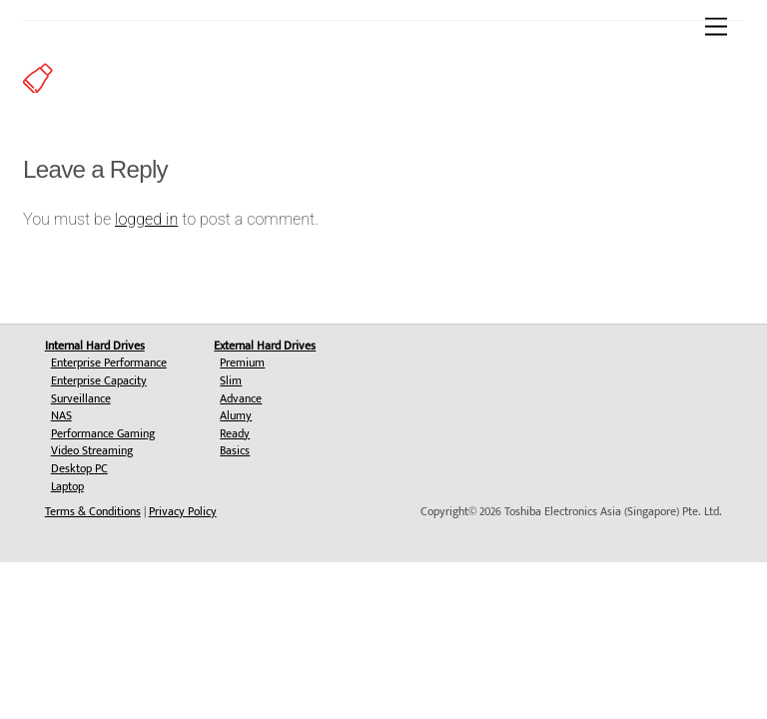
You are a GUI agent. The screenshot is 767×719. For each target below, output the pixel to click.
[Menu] (716, 27)
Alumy (236, 415)
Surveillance (81, 398)
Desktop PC (79, 468)
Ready (235, 433)
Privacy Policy (183, 511)
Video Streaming (92, 450)
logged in (146, 219)
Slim (231, 380)
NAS (61, 415)
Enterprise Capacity (99, 380)
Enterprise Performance (109, 362)
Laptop (67, 486)
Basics (235, 450)
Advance (241, 398)
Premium (242, 362)
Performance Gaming (103, 433)
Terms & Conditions (93, 511)
